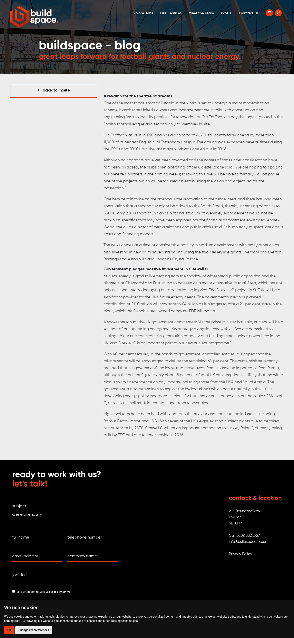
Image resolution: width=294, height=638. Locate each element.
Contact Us (248, 13)
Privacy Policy (240, 554)
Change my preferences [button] (34, 630)
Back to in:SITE (54, 90)
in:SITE (226, 13)
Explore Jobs (142, 13)
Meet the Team (201, 13)
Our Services (171, 13)
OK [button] (9, 630)
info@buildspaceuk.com (248, 542)
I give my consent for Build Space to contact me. (43, 592)
